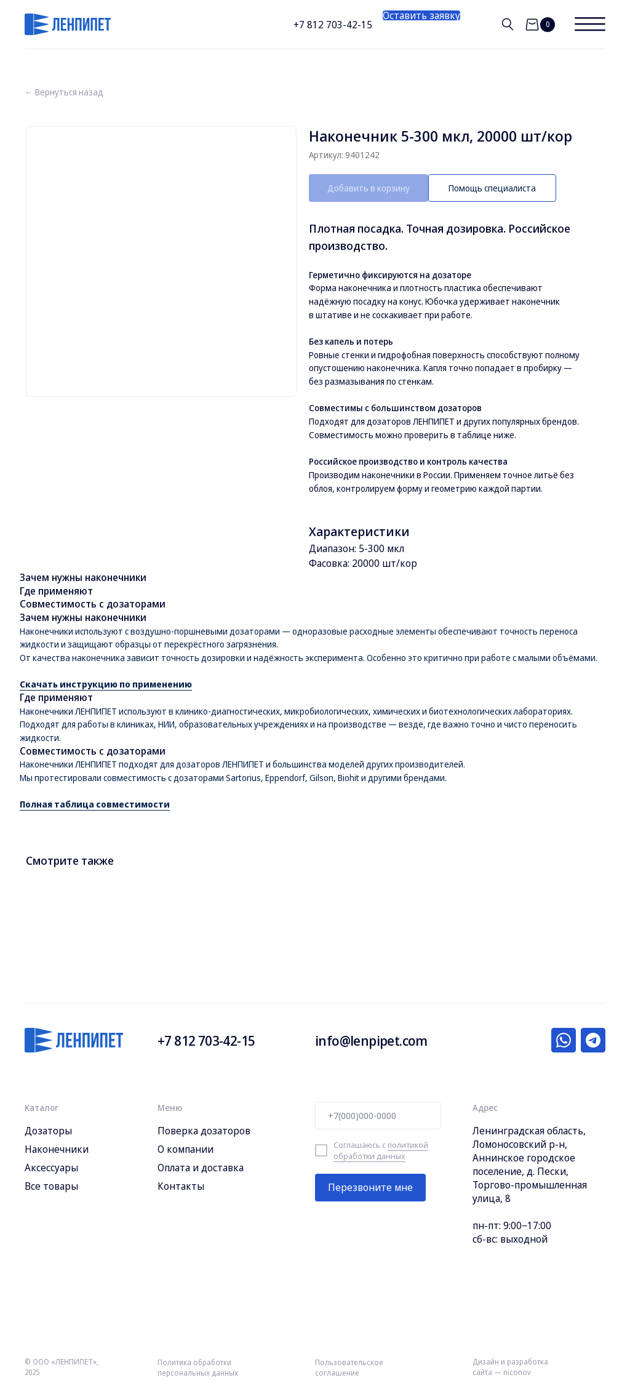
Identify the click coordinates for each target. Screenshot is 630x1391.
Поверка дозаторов (204, 1130)
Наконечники (57, 1149)
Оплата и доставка (201, 1167)
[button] (421, 15)
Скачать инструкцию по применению (106, 684)
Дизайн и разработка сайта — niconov (510, 1367)
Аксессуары (51, 1167)
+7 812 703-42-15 (332, 24)
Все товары (51, 1186)
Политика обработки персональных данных (198, 1367)
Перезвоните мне (370, 1187)
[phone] (378, 1115)
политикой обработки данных (380, 1150)
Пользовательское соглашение (349, 1367)
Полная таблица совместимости (95, 804)
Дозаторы (48, 1130)
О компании (185, 1149)
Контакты (181, 1186)
